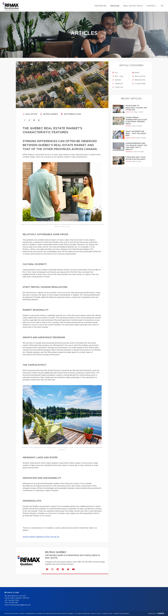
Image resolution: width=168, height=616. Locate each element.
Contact (151, 6)
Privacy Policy (96, 613)
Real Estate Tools (133, 6)
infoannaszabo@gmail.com (20, 605)
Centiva (160, 613)
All (115, 72)
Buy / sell (118, 76)
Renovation (138, 80)
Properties (100, 6)
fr (162, 6)
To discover (138, 84)
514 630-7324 (13, 600)
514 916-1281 (13, 602)
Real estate (30, 114)
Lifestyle (117, 87)
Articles (114, 6)
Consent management (121, 613)
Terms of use (107, 613)
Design (116, 80)
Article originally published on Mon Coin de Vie (41, 537)
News (135, 72)
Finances (117, 84)
